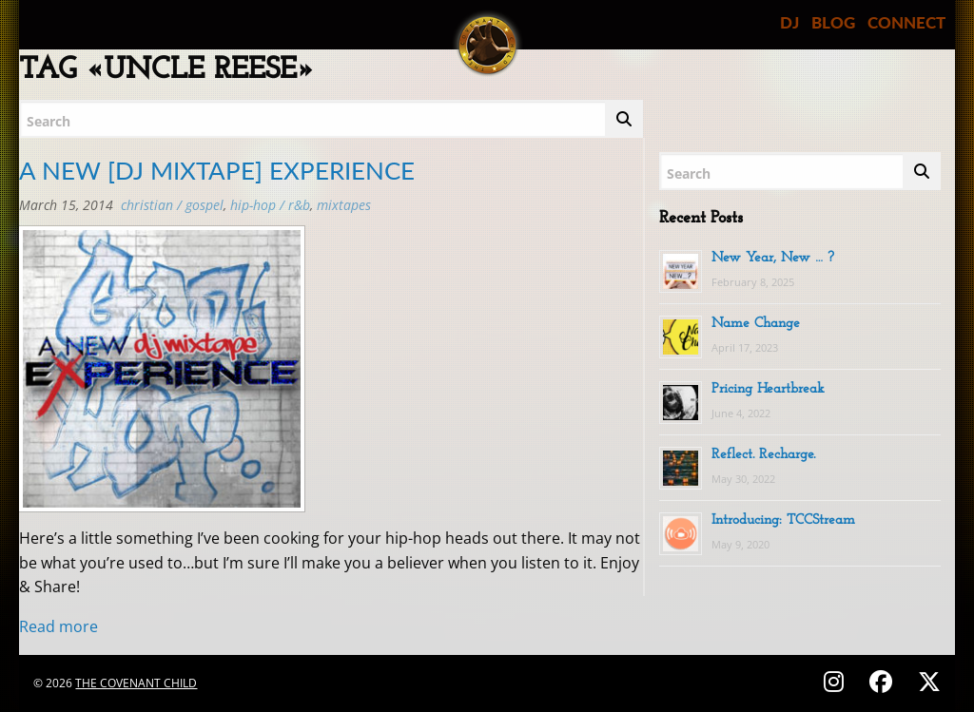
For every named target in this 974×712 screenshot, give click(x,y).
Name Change (755, 324)
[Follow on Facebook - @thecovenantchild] (884, 681)
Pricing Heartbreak (768, 389)
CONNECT (906, 22)
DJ (789, 22)
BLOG (833, 22)
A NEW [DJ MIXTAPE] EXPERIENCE (217, 170)
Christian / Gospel (172, 205)
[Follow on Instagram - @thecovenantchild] (836, 681)
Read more (58, 626)
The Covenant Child (136, 683)
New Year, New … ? (772, 258)
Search (48, 121)
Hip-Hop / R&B (270, 205)
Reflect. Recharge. (763, 455)
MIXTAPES (344, 205)
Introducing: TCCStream (783, 520)
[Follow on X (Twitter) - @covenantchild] (925, 681)
